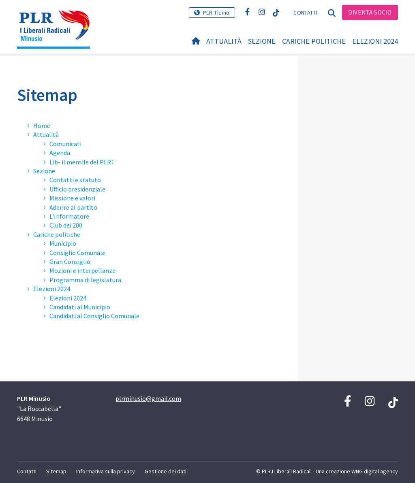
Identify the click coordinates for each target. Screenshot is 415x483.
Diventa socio (370, 12)
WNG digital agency (374, 471)
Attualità (224, 41)
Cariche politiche (314, 41)
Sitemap (47, 95)
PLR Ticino (216, 12)
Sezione (262, 41)
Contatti (305, 12)
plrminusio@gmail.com (148, 398)
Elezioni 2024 (375, 41)
